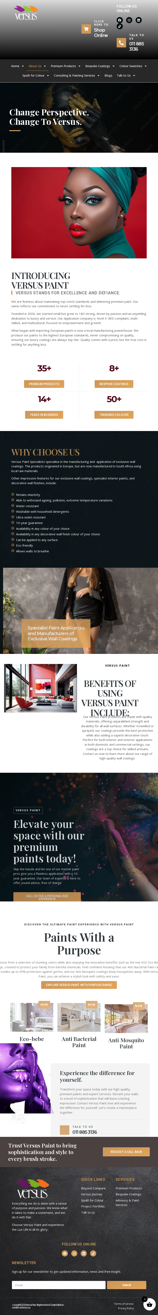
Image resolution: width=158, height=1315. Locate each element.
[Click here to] (86, 29)
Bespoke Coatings (100, 66)
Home (17, 66)
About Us (37, 66)
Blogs (108, 75)
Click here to (101, 22)
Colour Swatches (133, 66)
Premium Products (66, 66)
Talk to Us (126, 75)
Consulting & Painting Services (77, 75)
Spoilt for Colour (35, 75)
